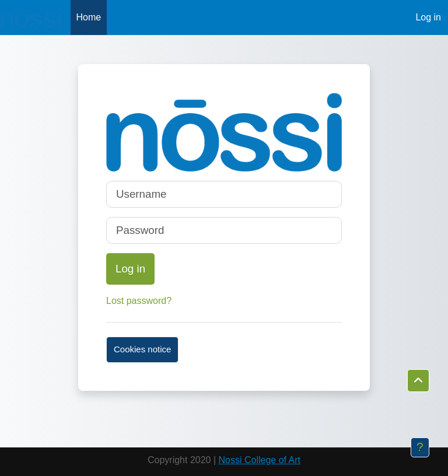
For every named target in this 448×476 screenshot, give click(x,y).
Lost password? (139, 301)
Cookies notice (142, 349)
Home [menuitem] (89, 17)
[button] (418, 381)
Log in (428, 17)
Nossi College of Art (260, 460)
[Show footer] (420, 447)
